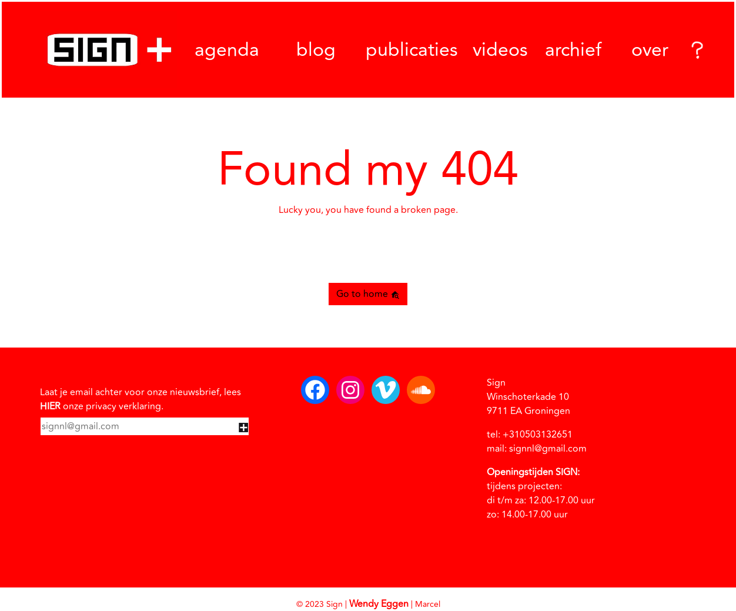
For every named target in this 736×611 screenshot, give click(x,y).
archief (573, 49)
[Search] (695, 50)
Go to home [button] (368, 294)
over (649, 50)
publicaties (412, 50)
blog (316, 50)
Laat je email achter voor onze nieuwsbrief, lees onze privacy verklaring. (140, 399)
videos (500, 50)
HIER (50, 406)
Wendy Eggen (379, 604)
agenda (227, 50)
